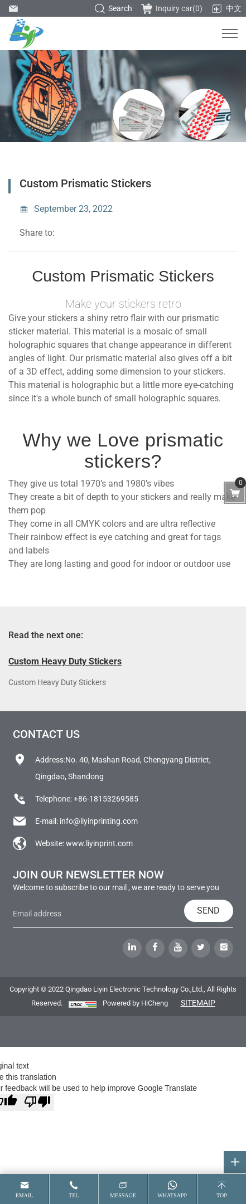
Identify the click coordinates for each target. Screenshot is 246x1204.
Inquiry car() (171, 8)
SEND (208, 910)
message (123, 1195)
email (24, 1195)
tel (74, 1195)
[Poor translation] (37, 1102)
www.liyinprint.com (99, 843)
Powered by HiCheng (135, 1003)
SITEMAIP (198, 1002)
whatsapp (172, 1195)
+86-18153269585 (106, 798)
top (221, 1195)
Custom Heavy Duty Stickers (65, 661)
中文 (226, 9)
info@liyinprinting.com (99, 821)
